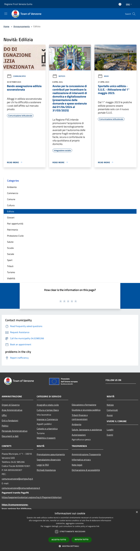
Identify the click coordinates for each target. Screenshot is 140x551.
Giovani (10, 217)
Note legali (77, 465)
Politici (5, 425)
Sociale (10, 254)
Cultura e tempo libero (48, 410)
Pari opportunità (15, 223)
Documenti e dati (10, 436)
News (103, 76)
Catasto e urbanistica (47, 428)
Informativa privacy (81, 459)
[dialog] (70, 530)
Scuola (10, 248)
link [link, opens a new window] (97, 526)
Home (6, 26)
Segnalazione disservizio (49, 459)
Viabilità (11, 278)
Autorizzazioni (79, 435)
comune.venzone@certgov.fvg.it (17, 478)
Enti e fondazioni (10, 420)
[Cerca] (134, 14)
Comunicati (112, 410)
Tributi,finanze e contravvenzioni (80, 417)
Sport (9, 260)
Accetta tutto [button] (59, 539)
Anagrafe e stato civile (48, 405)
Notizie (110, 405)
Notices (58, 76)
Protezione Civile (15, 235)
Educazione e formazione (84, 404)
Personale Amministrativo (14, 431)
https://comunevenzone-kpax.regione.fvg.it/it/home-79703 (17, 508)
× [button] (137, 512)
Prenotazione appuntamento (51, 454)
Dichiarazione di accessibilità (86, 470)
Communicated (16, 76)
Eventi (110, 435)
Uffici (4, 415)
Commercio (12, 193)
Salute (10, 242)
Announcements (21, 26)
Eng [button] (129, 4)
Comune (11, 199)
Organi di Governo (11, 405)
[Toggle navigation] (6, 13)
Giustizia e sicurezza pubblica (86, 410)
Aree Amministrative (12, 410)
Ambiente (12, 187)
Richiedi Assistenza (46, 470)
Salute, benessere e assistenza (87, 429)
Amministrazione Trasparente (86, 454)
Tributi (10, 266)
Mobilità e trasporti (46, 438)
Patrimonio (12, 229)
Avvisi (110, 415)
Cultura (10, 205)
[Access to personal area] (120, 4)
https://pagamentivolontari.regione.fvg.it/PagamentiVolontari (17, 497)
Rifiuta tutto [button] (82, 539)
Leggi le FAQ (43, 465)
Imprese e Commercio (47, 419)
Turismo (11, 272)
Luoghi (110, 429)
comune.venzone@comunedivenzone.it (17, 488)
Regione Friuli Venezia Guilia (18, 4)
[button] (70, 546)
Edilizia (10, 211)
